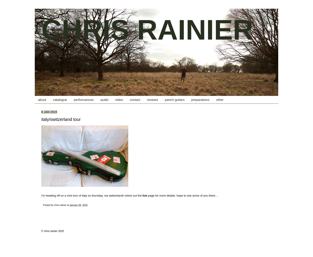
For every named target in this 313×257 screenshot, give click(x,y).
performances (84, 100)
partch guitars (175, 100)
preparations (200, 100)
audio (104, 100)
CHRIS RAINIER (147, 30)
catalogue (60, 100)
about (42, 100)
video (119, 100)
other (219, 100)
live (144, 195)
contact (135, 100)
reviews (152, 100)
